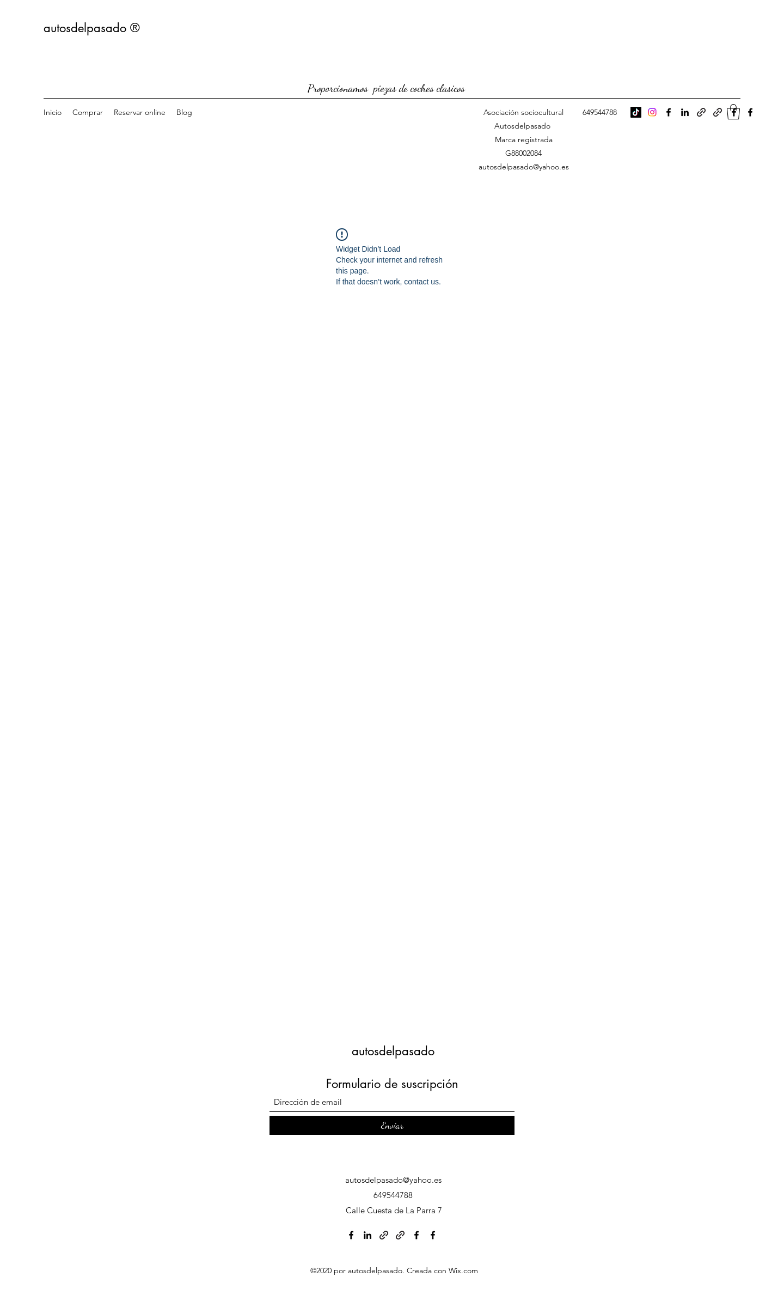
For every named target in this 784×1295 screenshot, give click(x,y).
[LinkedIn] (684, 112)
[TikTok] (635, 112)
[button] (733, 112)
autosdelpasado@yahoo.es (524, 167)
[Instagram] (652, 112)
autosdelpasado (393, 1051)
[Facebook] (668, 112)
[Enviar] (392, 1125)
